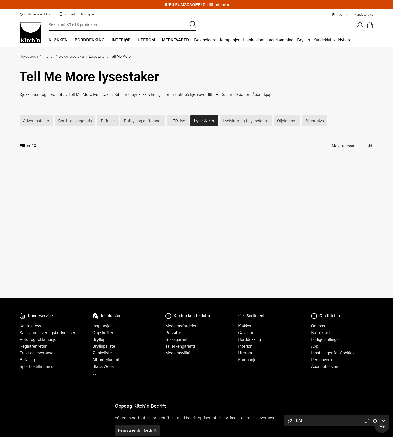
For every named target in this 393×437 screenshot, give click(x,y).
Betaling (27, 359)
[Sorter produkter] (351, 145)
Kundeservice (363, 14)
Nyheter (345, 40)
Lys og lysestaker (71, 56)
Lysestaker (97, 56)
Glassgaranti (177, 339)
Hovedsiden (29, 56)
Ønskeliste (102, 353)
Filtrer (28, 146)
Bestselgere (205, 40)
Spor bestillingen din (38, 366)
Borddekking (249, 339)
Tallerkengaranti (180, 346)
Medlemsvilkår (178, 353)
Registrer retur (33, 346)
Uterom (245, 353)
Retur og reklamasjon (39, 339)
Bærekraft (320, 332)
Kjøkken (245, 326)
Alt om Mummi (105, 359)
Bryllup (303, 40)
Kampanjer (230, 40)
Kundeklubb (324, 40)
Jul (95, 373)
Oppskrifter (102, 332)
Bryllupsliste (103, 346)
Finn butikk (339, 14)
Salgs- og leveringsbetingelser (47, 332)
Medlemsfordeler (181, 326)
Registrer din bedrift (137, 430)
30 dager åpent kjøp (36, 14)
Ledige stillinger (325, 339)
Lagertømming (280, 40)
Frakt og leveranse (36, 353)
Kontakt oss (30, 326)
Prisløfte (173, 332)
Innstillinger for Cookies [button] (332, 353)
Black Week (103, 366)
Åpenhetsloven (324, 366)
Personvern (321, 359)
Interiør (48, 56)
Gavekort (246, 332)
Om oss (318, 326)
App (314, 346)
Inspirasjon (253, 40)
